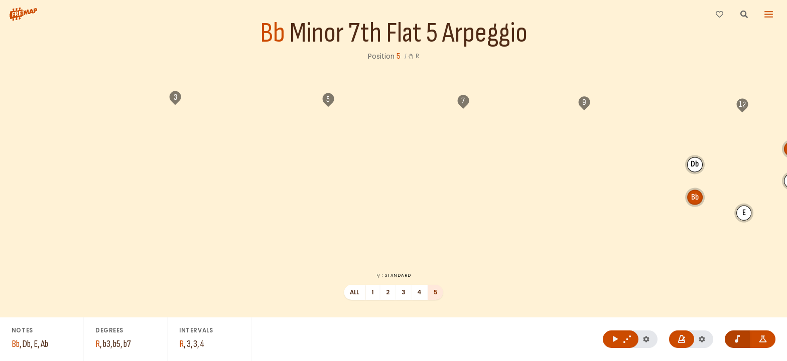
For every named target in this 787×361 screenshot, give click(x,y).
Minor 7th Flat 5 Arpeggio (409, 33)
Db (564, 183)
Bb (272, 33)
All (354, 292)
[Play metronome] (682, 339)
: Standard (393, 275)
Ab (661, 162)
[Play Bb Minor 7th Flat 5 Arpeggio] (620, 339)
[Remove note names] (737, 339)
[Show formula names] (763, 339)
